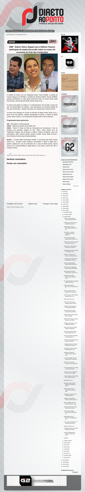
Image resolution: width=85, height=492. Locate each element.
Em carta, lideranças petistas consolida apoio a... (71, 336)
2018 (64, 208)
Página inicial (32, 204)
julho (65, 444)
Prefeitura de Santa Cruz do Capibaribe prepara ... (70, 323)
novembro (66, 214)
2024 (64, 195)
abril (65, 451)
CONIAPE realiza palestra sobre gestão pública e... (70, 307)
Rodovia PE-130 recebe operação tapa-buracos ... (70, 302)
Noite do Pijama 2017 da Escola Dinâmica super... (70, 403)
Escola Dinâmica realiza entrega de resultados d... (70, 311)
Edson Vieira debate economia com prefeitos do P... (71, 286)
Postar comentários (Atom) (17, 207)
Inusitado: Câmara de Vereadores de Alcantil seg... (70, 354)
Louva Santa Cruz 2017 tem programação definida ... (70, 259)
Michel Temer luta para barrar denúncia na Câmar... (71, 319)
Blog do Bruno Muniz (68, 176)
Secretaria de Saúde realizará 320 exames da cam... (71, 242)
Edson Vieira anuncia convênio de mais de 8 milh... (70, 390)
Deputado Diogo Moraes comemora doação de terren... (69, 384)
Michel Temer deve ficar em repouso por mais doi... (70, 247)
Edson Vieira (29, 155)
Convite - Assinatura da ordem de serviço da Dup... (71, 255)
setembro (66, 440)
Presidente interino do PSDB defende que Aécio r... (71, 429)
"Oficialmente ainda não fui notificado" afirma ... (70, 395)
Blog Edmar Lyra (67, 164)
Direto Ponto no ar (68, 380)
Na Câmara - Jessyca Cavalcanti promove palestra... (69, 233)
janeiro (66, 457)
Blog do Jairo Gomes (68, 171)
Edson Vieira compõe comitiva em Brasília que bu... (70, 412)
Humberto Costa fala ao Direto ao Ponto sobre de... (71, 399)
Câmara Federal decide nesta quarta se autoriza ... (71, 340)
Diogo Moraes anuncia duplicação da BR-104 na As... (70, 228)
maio (65, 449)
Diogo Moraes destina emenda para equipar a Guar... (70, 277)
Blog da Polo (66, 167)
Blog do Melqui (67, 184)
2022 (64, 200)
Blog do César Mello (68, 179)
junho (65, 447)
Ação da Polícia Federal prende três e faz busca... (70, 291)
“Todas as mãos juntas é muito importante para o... (70, 219)
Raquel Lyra (42, 155)
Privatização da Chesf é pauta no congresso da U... (71, 251)
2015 (64, 462)
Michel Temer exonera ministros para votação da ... (70, 363)
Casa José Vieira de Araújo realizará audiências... (70, 328)
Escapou (66, 438)
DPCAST (50, 31)
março (65, 453)
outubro (66, 216)
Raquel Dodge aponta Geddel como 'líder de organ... (71, 376)
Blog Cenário (66, 181)
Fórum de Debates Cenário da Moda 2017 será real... (70, 358)
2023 (64, 197)
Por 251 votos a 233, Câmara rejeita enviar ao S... (71, 295)
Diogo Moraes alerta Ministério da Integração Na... (70, 418)
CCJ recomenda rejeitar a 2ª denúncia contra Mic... (70, 422)
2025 (64, 193)
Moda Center (36, 155)
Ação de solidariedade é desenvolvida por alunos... (71, 263)
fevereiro (66, 455)
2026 (64, 191)
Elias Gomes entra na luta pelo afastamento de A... (70, 332)
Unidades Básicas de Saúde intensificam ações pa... (70, 344)
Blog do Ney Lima (67, 174)
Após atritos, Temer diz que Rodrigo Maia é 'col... (70, 349)
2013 (64, 466)
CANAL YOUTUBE (41, 31)
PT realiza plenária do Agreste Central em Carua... (71, 281)
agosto (66, 442)
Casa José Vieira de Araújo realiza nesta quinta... (70, 407)
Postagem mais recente (15, 204)
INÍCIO (9, 31)
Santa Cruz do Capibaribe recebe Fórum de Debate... (71, 268)
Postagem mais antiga (50, 204)
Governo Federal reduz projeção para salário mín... (71, 238)
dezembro (66, 212)
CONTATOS (16, 31)
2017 (64, 210)
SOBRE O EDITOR (28, 31)
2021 (64, 202)
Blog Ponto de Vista (68, 169)
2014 (64, 464)
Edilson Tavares (21, 155)
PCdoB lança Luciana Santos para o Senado (71, 315)
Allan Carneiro (13, 155)
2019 (64, 206)
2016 (64, 460)
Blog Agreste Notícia (68, 162)
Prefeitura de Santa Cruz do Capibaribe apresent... (70, 223)
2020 (64, 204)
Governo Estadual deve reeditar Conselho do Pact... (69, 434)
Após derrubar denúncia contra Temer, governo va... (71, 272)
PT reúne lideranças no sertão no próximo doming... (71, 368)
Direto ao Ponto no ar (69, 299)
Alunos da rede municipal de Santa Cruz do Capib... (70, 372)
